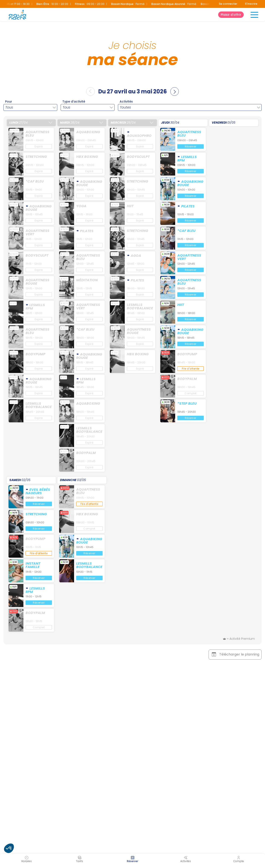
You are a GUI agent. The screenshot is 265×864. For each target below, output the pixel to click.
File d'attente (190, 368)
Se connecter (228, 4)
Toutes (125, 107)
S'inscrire (251, 4)
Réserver (190, 146)
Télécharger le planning (235, 654)
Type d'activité (73, 101)
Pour (8, 101)
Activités (126, 101)
